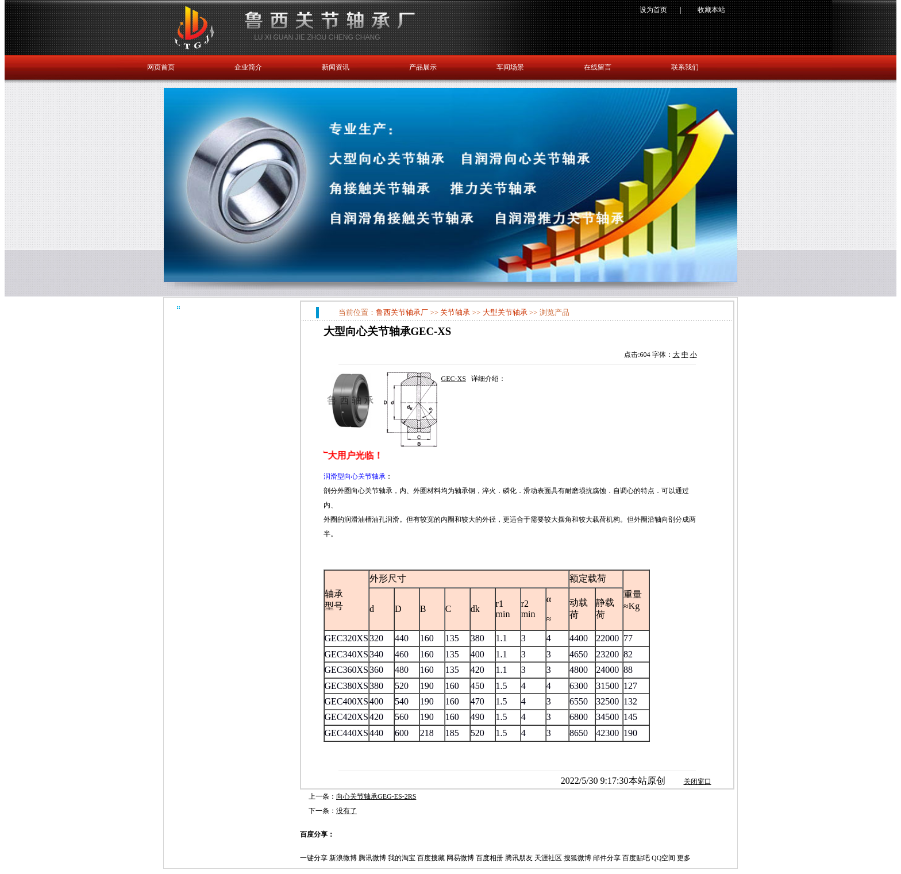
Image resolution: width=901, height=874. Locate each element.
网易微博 (460, 858)
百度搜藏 (431, 858)
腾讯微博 (372, 858)
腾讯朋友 (519, 858)
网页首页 (161, 67)
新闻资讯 (335, 67)
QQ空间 (663, 858)
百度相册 (489, 858)
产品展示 (423, 67)
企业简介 (248, 67)
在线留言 (597, 67)
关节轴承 (455, 312)
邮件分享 (607, 858)
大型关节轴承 (505, 312)
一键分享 (314, 858)
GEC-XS (453, 379)
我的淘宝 (401, 858)
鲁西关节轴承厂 (402, 312)
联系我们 (685, 67)
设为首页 (653, 10)
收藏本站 (711, 10)
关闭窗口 (697, 781)
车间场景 (510, 67)
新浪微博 (343, 858)
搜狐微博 (577, 858)
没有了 (346, 811)
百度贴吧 (636, 858)
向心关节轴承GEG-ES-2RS (376, 796)
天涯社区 (548, 858)
